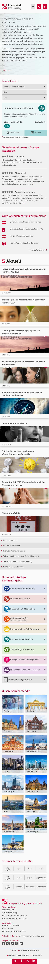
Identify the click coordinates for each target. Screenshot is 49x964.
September (41, 878)
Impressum (36, 955)
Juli (19, 878)
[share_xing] (15, 961)
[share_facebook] (21, 961)
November (30, 887)
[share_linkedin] (34, 961)
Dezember (41, 887)
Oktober (19, 887)
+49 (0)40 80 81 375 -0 (16, 915)
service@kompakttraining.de (31, 936)
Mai (30, 869)
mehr (5, 70)
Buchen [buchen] (36, 132)
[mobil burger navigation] (33, 6)
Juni (41, 869)
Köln (7, 126)
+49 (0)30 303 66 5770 (16, 931)
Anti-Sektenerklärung (28, 950)
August (30, 878)
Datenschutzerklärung (18, 955)
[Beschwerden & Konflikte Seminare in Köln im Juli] (39, 6)
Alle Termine (13, 132)
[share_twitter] (27, 961)
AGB (13, 950)
